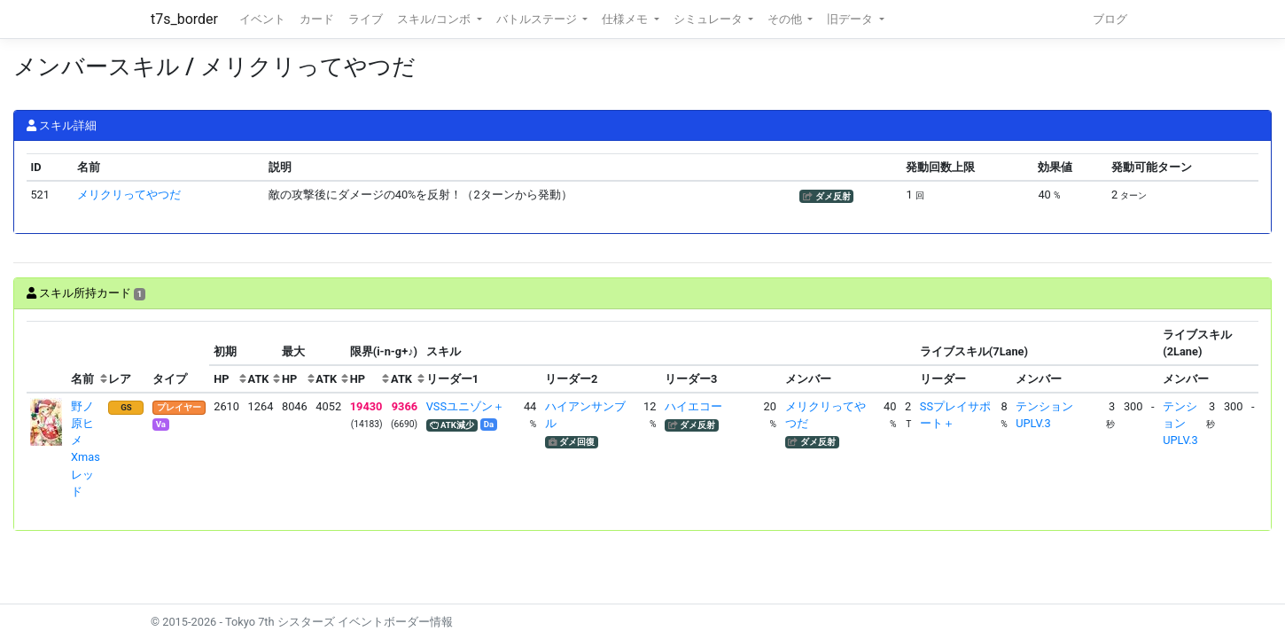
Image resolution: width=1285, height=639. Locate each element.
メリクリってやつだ (129, 194)
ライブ (365, 19)
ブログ (1110, 19)
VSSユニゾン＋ (465, 406)
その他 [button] (786, 19)
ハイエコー (693, 406)
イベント (262, 19)
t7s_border (184, 19)
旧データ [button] (851, 19)
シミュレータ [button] (709, 19)
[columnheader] (47, 357)
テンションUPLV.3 (1180, 423)
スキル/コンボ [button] (435, 19)
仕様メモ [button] (626, 19)
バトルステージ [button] (538, 19)
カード (317, 19)
